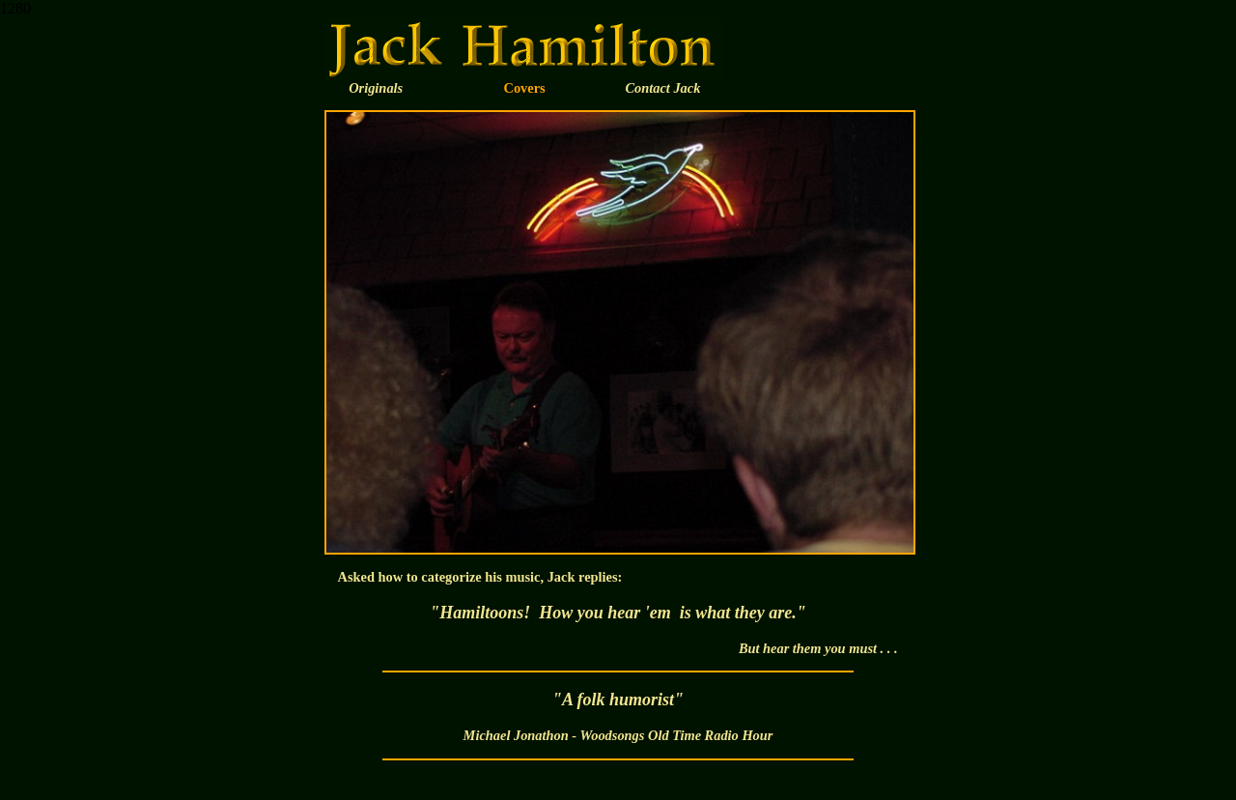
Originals (376, 88)
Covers (525, 88)
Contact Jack (662, 88)
